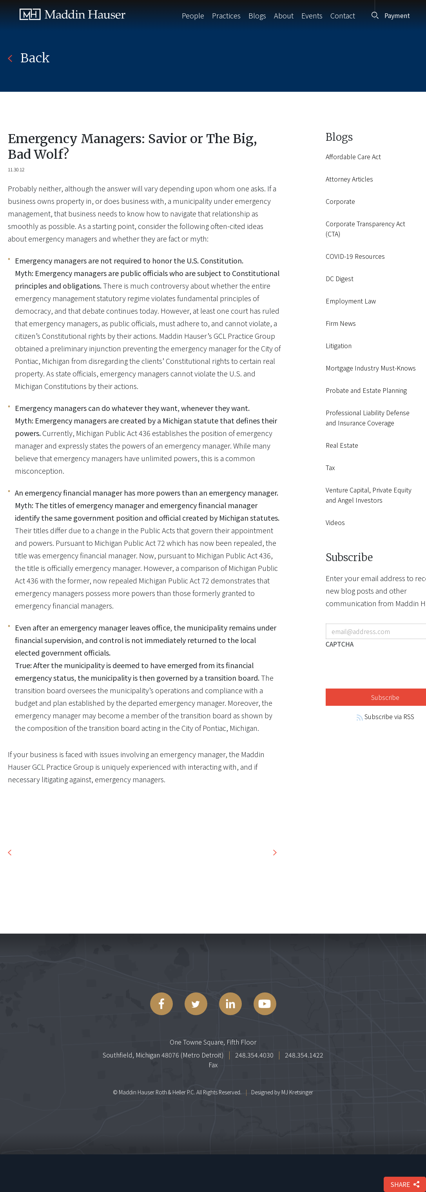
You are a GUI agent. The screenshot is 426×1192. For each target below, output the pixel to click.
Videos (335, 522)
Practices (226, 15)
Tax (330, 467)
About (284, 15)
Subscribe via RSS (385, 716)
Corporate (340, 201)
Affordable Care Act (353, 156)
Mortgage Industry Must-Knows (371, 367)
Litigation (339, 345)
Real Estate (342, 445)
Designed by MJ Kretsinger (282, 1092)
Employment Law (351, 300)
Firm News (341, 323)
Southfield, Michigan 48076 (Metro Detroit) (163, 1054)
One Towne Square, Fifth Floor (213, 1042)
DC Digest (339, 278)
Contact (342, 15)
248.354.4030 (254, 1054)
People (193, 15)
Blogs (257, 15)
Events (312, 15)
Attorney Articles (349, 179)
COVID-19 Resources (355, 256)
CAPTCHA (339, 644)
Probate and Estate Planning (366, 390)
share (404, 1184)
